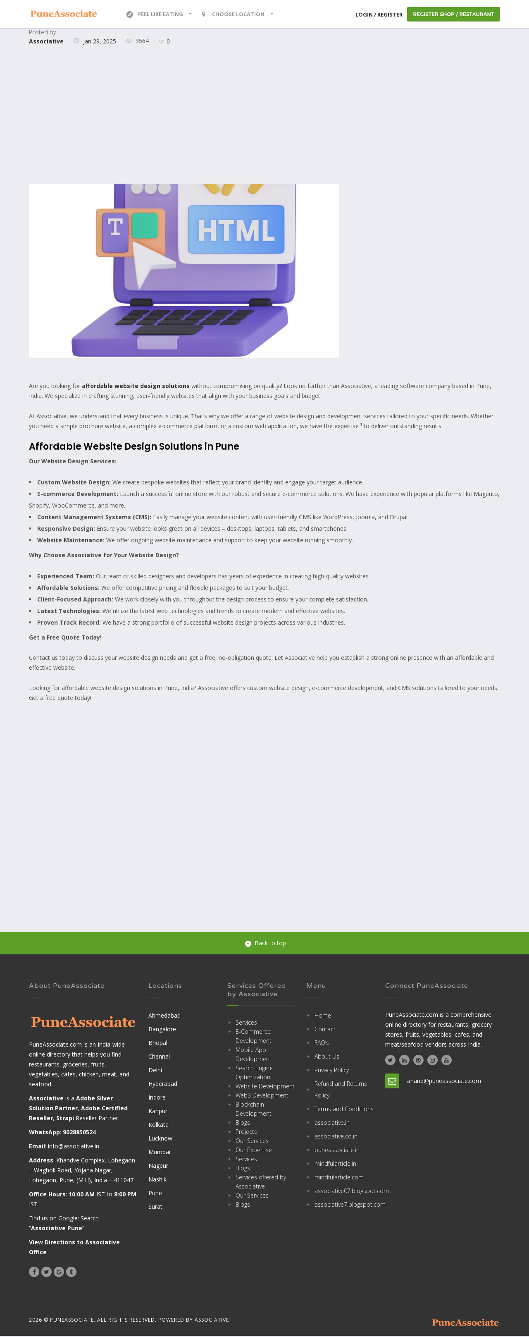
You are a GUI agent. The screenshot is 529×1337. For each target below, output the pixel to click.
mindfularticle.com (339, 1178)
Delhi (155, 1071)
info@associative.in (73, 1147)
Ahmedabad (164, 1016)
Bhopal (157, 1043)
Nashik (157, 1180)
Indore (157, 1098)
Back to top (265, 944)
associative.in (332, 1123)
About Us (327, 1057)
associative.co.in (336, 1137)
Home (323, 1016)
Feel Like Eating (154, 14)
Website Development (265, 1087)
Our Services (252, 1141)
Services (246, 1023)
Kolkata (158, 1125)
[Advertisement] (264, 116)
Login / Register (377, 15)
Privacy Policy (332, 1071)
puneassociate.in (337, 1151)
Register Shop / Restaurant (453, 15)
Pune (155, 1194)
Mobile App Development (254, 1055)
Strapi (65, 1119)
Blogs (243, 1123)
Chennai (159, 1057)
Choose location (233, 14)
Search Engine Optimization (254, 1073)
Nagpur (158, 1166)
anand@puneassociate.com (444, 1081)
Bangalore (162, 1030)
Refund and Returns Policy (341, 1090)
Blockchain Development (254, 1109)
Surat (155, 1207)
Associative (46, 42)
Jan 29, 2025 (99, 42)
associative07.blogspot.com (344, 1192)
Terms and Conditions (344, 1110)
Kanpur (157, 1112)
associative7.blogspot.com (344, 1205)
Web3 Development (262, 1096)
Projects (246, 1132)
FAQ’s (322, 1043)
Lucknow (160, 1139)
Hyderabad (162, 1084)
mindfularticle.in (335, 1164)
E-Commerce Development (254, 1036)
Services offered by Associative (261, 1182)
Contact (325, 1030)
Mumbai (159, 1153)
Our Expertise (254, 1151)
